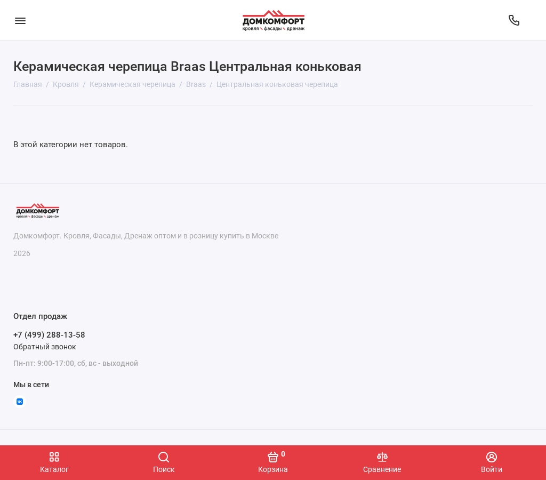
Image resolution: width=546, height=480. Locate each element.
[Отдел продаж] (514, 20)
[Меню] (20, 20)
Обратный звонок (44, 346)
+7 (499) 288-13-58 (49, 335)
